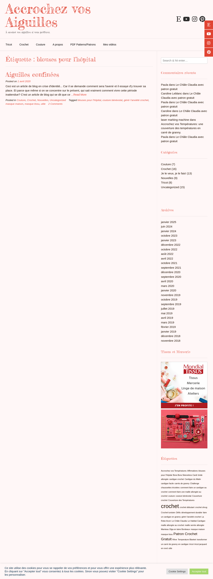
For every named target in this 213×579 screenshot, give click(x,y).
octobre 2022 (169, 249)
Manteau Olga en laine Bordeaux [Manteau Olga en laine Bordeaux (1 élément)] (175, 529)
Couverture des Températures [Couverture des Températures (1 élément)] (181, 500)
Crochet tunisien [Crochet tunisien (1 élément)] (168, 512)
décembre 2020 (170, 272)
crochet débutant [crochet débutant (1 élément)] (187, 507)
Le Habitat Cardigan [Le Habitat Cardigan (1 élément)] (196, 521)
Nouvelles (42, 100)
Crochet (23, 44)
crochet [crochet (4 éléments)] (170, 506)
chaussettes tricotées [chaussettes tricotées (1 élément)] (170, 487)
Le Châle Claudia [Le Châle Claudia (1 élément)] (179, 521)
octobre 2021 (169, 263)
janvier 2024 (168, 231)
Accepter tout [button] (199, 571)
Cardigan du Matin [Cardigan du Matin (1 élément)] (193, 479)
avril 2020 (167, 281)
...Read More (78, 94)
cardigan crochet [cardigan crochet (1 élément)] (176, 479)
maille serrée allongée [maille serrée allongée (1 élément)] (194, 525)
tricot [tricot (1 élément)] (191, 544)
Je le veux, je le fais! (173, 173)
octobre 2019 (169, 299)
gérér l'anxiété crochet (136, 100)
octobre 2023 (169, 235)
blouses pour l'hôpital (89, 100)
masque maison (14, 103)
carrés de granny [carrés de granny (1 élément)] (182, 483)
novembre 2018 (170, 340)
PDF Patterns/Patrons (83, 44)
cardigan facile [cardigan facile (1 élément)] (167, 483)
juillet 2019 (167, 308)
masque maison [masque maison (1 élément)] (198, 529)
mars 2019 (167, 322)
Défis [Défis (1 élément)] (178, 512)
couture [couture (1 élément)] (171, 496)
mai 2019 (166, 313)
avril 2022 (167, 258)
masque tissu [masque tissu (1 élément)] (167, 534)
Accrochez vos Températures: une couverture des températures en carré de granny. (182, 128)
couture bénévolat (112, 100)
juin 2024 (166, 226)
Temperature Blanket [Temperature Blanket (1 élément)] (187, 539)
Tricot (9, 44)
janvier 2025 (168, 222)
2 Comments (55, 103)
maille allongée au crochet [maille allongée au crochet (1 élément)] (172, 525)
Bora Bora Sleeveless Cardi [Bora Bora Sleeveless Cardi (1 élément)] (185, 475)
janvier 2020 (168, 290)
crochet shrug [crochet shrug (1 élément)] (201, 507)
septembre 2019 (171, 304)
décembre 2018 (170, 336)
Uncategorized (58, 100)
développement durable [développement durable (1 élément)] (191, 512)
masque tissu (32, 103)
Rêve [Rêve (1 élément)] (174, 539)
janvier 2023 (168, 240)
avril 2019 (167, 317)
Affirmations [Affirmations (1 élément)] (192, 471)
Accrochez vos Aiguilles (48, 15)
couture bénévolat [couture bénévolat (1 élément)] (183, 496)
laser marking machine (175, 119)
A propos (58, 44)
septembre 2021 (171, 267)
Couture (40, 44)
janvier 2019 (168, 331)
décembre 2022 (170, 244)
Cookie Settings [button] (177, 571)
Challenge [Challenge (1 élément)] (194, 483)
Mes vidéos (109, 44)
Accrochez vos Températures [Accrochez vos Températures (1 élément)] (173, 471)
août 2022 (167, 253)
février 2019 (168, 326)
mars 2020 (167, 285)
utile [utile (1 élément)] (170, 548)
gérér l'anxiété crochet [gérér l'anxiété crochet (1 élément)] (191, 517)
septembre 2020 (171, 276)
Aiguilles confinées (32, 74)
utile (43, 103)
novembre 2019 (170, 295)
